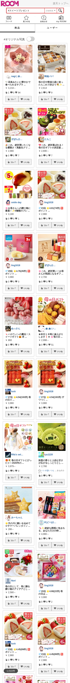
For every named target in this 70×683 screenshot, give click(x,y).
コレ (13, 99)
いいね (26, 99)
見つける (26, 18)
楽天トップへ (61, 3)
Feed (9, 18)
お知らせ (44, 18)
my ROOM (61, 18)
